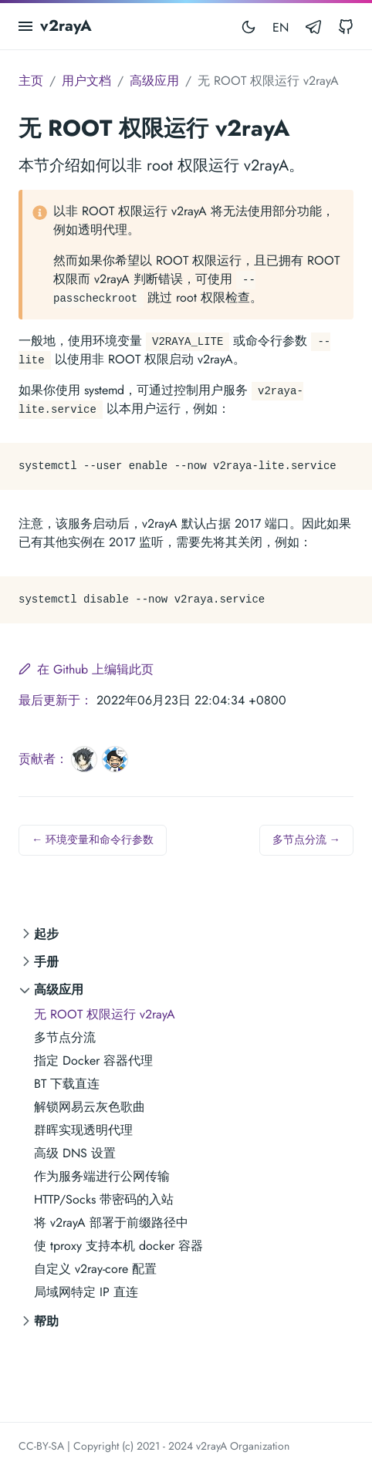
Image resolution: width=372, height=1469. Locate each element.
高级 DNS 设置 (75, 1153)
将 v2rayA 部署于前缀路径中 (111, 1222)
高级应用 (58, 989)
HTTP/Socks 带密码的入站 (104, 1199)
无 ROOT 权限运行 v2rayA (104, 1014)
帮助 (46, 1321)
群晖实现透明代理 (83, 1130)
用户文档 (86, 80)
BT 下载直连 (67, 1083)
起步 (46, 934)
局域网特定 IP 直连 (86, 1292)
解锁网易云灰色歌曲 (89, 1107)
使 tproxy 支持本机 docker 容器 (118, 1246)
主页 (31, 80)
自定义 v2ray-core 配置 (95, 1269)
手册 (46, 962)
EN (280, 27)
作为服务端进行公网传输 (102, 1176)
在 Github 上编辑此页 (86, 669)
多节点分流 (65, 1037)
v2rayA (66, 26)
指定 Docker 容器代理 (93, 1060)
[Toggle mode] (248, 26)
